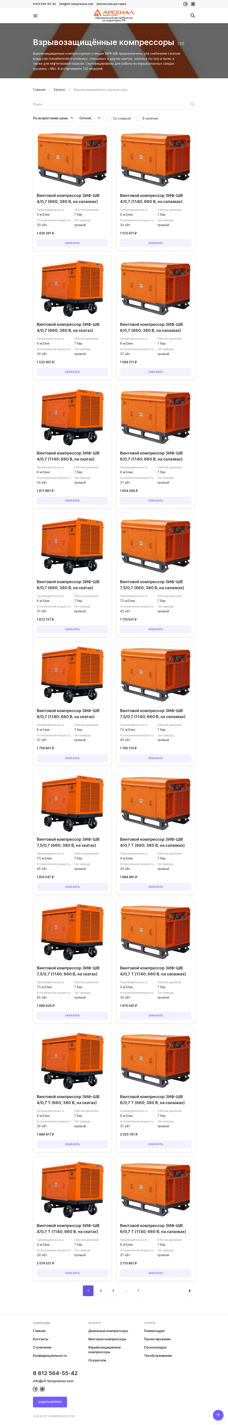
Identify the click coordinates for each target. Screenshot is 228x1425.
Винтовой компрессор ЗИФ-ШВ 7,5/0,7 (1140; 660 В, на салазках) (152, 713)
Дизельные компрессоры (108, 1331)
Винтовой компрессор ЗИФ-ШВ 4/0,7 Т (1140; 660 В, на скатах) (68, 1228)
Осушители (97, 1360)
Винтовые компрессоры (107, 1339)
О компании (42, 1347)
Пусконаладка (155, 1347)
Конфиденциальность (50, 1355)
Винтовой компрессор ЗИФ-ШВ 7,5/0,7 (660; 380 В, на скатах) (68, 842)
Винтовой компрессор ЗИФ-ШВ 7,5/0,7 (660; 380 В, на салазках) (152, 584)
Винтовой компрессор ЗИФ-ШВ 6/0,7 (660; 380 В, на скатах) (68, 584)
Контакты (40, 1339)
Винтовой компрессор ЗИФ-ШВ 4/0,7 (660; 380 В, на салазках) (68, 198)
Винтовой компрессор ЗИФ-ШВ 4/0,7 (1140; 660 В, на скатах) (68, 456)
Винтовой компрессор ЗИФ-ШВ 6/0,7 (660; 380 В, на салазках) (151, 327)
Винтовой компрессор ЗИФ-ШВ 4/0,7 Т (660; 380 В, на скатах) (68, 1099)
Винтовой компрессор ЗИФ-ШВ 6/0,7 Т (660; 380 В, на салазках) (152, 1099)
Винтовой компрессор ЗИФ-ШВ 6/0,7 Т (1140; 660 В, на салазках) (153, 1228)
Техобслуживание (158, 1355)
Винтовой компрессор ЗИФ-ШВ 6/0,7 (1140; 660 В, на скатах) (68, 713)
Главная (39, 1331)
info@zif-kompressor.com (76, 4)
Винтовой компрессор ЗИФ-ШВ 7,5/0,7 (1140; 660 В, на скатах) (68, 971)
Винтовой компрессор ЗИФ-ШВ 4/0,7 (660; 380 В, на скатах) (68, 327)
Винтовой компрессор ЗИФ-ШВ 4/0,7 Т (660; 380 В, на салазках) (152, 842)
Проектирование (157, 1339)
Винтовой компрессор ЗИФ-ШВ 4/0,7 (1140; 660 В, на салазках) (151, 198)
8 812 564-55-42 (44, 4)
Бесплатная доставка (111, 4)
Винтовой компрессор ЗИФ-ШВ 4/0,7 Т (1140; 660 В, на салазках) (153, 971)
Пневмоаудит (154, 1331)
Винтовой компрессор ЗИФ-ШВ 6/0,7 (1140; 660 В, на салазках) (151, 456)
